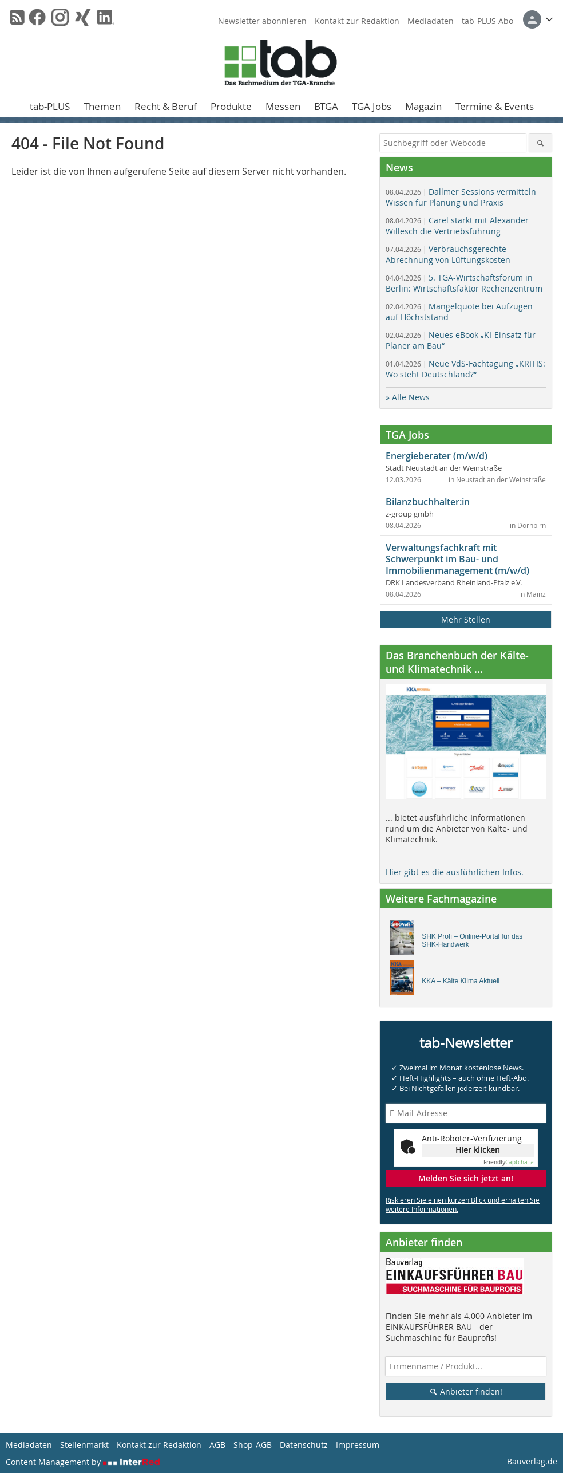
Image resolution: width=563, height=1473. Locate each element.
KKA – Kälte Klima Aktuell (460, 981)
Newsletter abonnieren (262, 20)
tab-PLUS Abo (487, 20)
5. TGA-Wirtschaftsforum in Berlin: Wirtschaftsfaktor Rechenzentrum (464, 283)
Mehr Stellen (465, 619)
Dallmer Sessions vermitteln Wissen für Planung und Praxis (461, 197)
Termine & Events (494, 106)
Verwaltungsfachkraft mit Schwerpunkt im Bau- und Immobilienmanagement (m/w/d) (457, 559)
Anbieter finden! (466, 1391)
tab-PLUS (50, 106)
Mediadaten (430, 20)
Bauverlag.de (532, 1461)
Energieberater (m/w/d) (436, 456)
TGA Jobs (371, 106)
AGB (217, 1444)
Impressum (357, 1444)
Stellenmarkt (84, 1444)
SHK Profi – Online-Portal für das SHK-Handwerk (472, 940)
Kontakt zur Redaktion (357, 20)
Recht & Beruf (165, 106)
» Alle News (408, 397)
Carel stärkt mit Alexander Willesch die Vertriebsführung (457, 226)
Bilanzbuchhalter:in (428, 501)
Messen (282, 106)
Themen (102, 106)
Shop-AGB (252, 1444)
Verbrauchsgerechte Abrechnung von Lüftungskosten (448, 254)
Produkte (231, 106)
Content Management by (83, 1461)
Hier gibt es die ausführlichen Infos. (455, 872)
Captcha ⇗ (508, 1162)
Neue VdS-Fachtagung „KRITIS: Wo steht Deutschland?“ (465, 369)
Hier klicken (477, 1149)
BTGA (326, 106)
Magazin (423, 106)
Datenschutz (304, 1444)
